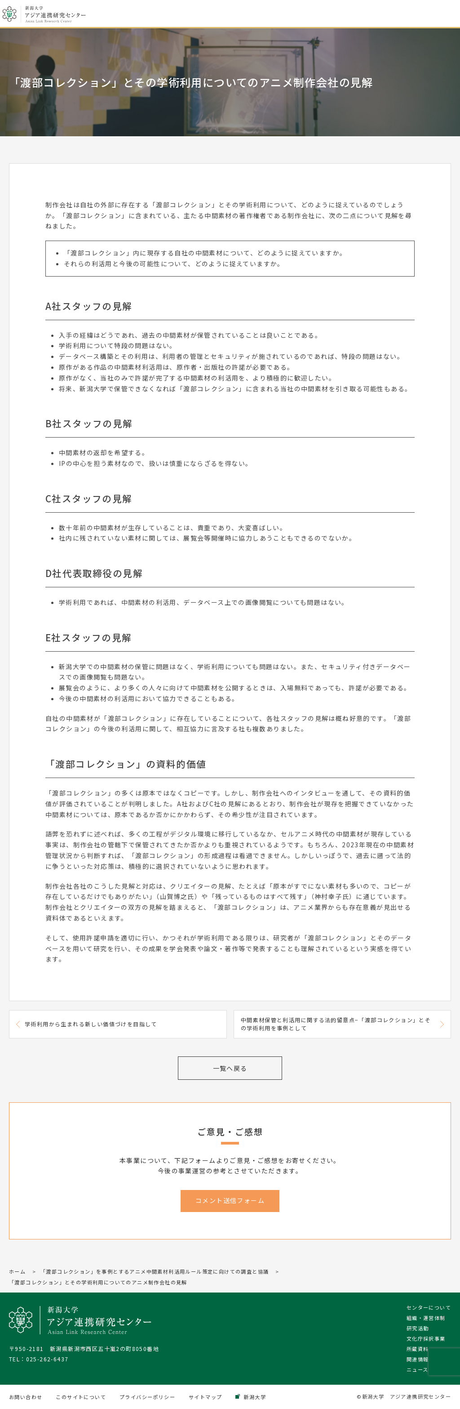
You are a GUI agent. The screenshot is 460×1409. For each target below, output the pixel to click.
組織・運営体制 (426, 1317)
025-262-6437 (47, 1359)
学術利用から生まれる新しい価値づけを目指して (91, 1024)
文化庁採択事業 (426, 1338)
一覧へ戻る (230, 1068)
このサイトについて (81, 1396)
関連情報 (418, 1359)
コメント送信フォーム (230, 1200)
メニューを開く (446, 14)
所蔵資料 (418, 1348)
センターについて (429, 1307)
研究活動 (418, 1328)
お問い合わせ (25, 1396)
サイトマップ (205, 1396)
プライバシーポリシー (147, 1396)
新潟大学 (254, 1396)
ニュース (418, 1369)
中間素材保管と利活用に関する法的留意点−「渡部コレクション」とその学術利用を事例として (336, 1024)
